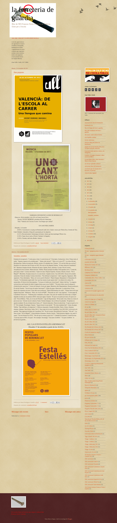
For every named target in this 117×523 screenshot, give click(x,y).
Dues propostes (19, 72)
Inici (46, 412)
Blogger (70, 519)
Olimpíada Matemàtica (91, 387)
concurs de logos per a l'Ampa (93, 299)
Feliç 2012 (88, 342)
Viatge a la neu (89, 449)
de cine (87, 307)
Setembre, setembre (20, 256)
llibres (86, 375)
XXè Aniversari (89, 459)
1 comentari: (43, 402)
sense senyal (88, 414)
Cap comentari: (44, 243)
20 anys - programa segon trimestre (94, 255)
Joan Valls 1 (88, 368)
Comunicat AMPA (90, 285)
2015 (88, 187)
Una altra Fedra (89, 431)
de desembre (91, 201)
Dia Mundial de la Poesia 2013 (93, 327)
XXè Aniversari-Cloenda (91, 464)
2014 (88, 190)
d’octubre (91, 207)
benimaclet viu (89, 125)
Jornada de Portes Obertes (92, 373)
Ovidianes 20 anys (90, 393)
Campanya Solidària (90, 275)
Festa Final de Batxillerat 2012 (93, 348)
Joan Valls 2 (88, 370)
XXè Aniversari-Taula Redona (93, 484)
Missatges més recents (20, 412)
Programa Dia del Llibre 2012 (93, 408)
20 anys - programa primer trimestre (94, 251)
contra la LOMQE (90, 304)
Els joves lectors (89, 337)
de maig (90, 225)
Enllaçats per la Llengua (91, 340)
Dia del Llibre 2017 (90, 324)
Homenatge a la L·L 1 (90, 361)
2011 (88, 199)
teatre (86, 423)
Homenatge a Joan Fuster (91, 356)
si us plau (87, 416)
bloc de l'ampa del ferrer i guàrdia (94, 128)
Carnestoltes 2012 (89, 280)
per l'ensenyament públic (91, 395)
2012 (88, 196)
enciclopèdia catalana (90, 137)
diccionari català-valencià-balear (93, 135)
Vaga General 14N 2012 (91, 436)
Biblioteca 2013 (89, 267)
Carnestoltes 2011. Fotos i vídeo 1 (94, 278)
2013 (88, 193)
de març (90, 231)
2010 (88, 240)
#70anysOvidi (88, 248)
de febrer (90, 234)
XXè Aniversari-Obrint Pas (92, 482)
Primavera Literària (90, 400)
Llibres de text (88, 378)
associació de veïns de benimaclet (94, 122)
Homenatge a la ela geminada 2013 (94, 358)
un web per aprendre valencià (93, 163)
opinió (86, 390)
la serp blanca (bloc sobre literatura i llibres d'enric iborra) (94, 160)
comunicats (88, 288)
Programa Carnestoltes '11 (92, 403)
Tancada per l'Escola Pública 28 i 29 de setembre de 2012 (94, 419)
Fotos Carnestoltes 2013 (91, 353)
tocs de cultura (89, 426)
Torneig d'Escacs (89, 428)
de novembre (92, 204)
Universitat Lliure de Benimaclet (93, 433)
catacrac (87, 283)
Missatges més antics (73, 412)
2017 (88, 181)
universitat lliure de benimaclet (93, 166)
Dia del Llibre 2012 (90, 312)
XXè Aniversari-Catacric (91, 461)
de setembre (91, 210)
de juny (90, 222)
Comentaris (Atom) (25, 416)
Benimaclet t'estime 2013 (91, 264)
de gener (90, 236)
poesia (86, 398)
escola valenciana (89, 140)
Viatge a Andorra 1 (90, 439)
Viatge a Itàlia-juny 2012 (91, 447)
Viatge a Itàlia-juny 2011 (91, 444)
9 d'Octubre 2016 (89, 259)
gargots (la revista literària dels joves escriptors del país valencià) (94, 147)
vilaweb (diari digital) (90, 173)
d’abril (90, 228)
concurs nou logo (89, 302)
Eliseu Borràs (88, 335)
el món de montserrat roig (92, 332)
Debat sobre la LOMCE (91, 309)
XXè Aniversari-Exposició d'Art (93, 479)
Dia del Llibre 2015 (90, 322)
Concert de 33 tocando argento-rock (94, 291)
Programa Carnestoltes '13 (92, 406)
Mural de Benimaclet (90, 385)
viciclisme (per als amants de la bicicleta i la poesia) (93, 169)
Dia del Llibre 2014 (90, 319)
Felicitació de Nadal (90, 345)
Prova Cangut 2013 (90, 411)
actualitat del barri (32, 246)
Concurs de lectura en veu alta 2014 (94, 295)
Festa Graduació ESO (90, 350)
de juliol (90, 219)
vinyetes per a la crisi (90, 452)
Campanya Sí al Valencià (91, 272)
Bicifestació (88, 270)
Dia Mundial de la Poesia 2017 (93, 329)
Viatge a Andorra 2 (90, 441)
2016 (88, 184)
